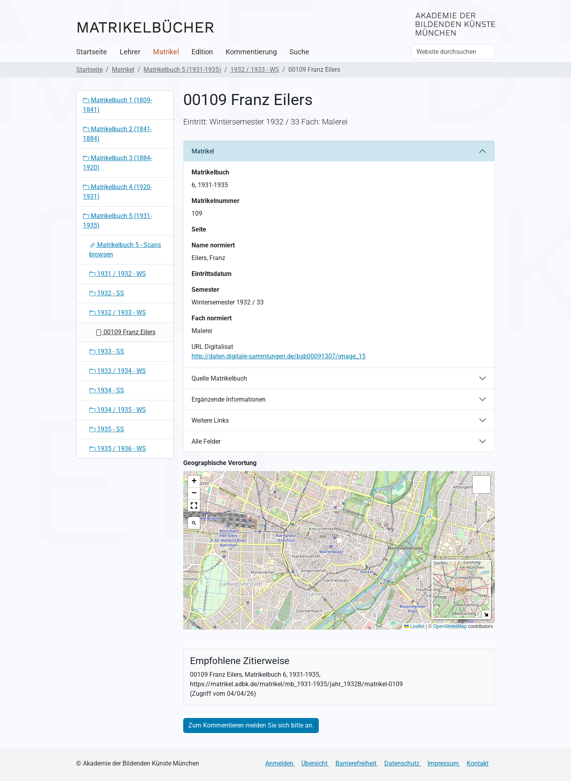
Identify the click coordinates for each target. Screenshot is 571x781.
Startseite (91, 52)
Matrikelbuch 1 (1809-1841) (117, 104)
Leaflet (414, 626)
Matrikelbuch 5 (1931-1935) (182, 69)
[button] (339, 542)
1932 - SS (106, 293)
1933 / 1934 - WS (117, 371)
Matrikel (166, 52)
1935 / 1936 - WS (117, 448)
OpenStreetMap (450, 626)
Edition (202, 52)
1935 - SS (106, 429)
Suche (299, 52)
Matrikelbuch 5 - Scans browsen (125, 249)
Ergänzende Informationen (229, 399)
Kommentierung (251, 52)
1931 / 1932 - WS (117, 274)
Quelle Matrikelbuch (219, 378)
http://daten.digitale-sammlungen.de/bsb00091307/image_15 (279, 356)
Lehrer (130, 52)
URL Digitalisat (212, 346)
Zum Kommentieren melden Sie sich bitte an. (251, 725)
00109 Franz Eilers (125, 332)
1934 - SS (106, 390)
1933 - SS (106, 351)
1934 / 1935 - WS (117, 409)
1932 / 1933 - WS (254, 69)
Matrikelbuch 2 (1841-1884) (117, 133)
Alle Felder (206, 441)
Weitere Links (210, 420)
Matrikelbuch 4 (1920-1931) (117, 191)
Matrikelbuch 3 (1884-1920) (117, 162)
